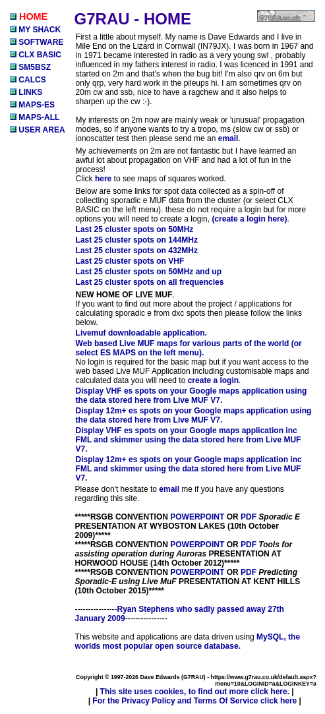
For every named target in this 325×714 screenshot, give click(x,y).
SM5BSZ (30, 67)
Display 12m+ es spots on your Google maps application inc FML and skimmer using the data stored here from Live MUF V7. (189, 469)
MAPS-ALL (34, 117)
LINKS (26, 92)
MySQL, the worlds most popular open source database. (188, 641)
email (228, 138)
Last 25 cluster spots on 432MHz (137, 250)
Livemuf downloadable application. (141, 333)
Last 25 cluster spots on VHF (130, 261)
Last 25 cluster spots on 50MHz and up (149, 271)
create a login (213, 380)
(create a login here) (249, 218)
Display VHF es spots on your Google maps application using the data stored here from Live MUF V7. (191, 395)
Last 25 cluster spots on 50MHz (135, 229)
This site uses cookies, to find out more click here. (194, 691)
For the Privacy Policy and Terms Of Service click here (194, 700)
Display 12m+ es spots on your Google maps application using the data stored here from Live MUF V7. (194, 415)
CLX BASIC (35, 54)
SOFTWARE (36, 42)
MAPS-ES (32, 104)
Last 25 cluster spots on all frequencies (150, 282)
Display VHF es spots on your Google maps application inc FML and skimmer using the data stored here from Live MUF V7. (188, 440)
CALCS (28, 79)
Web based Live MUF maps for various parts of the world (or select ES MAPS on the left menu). (189, 348)
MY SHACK (35, 29)
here (103, 178)
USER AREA (37, 129)
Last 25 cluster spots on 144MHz (137, 240)
